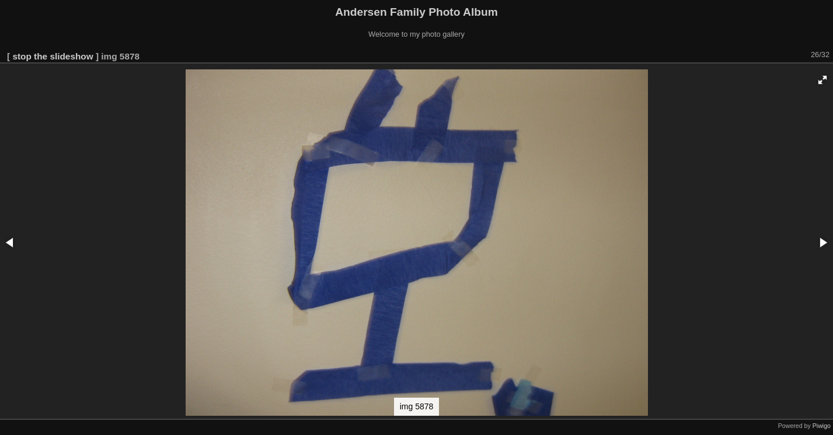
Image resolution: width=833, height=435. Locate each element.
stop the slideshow (52, 56)
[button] (822, 80)
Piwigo (822, 425)
